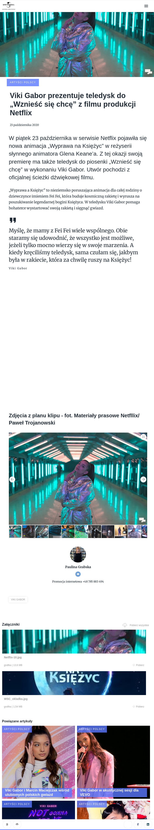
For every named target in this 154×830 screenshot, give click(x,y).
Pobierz (41, 637)
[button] (143, 407)
